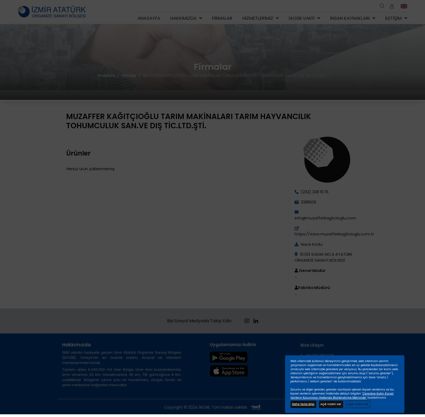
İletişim (393, 18)
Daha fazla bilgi (303, 404)
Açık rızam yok (357, 404)
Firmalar (222, 18)
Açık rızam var (330, 404)
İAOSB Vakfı (302, 18)
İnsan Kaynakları (350, 18)
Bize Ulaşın (312, 345)
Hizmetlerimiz (257, 18)
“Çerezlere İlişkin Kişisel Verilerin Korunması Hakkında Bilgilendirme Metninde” (342, 395)
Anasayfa (149, 18)
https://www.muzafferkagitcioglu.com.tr (334, 234)
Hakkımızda (183, 18)
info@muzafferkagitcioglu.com (325, 218)
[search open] (382, 5)
